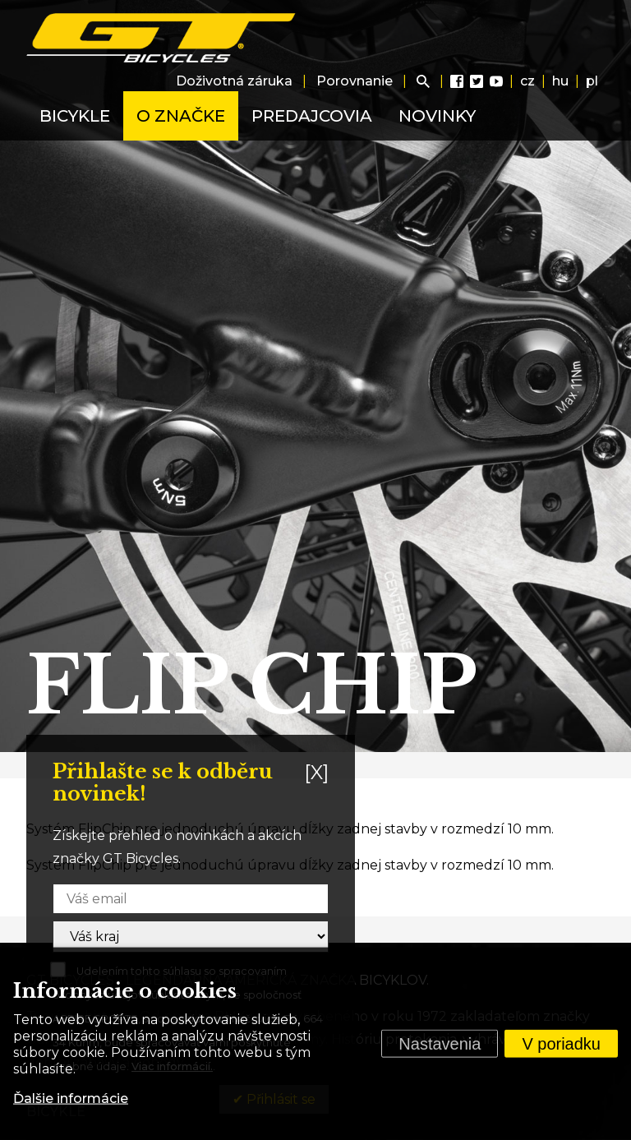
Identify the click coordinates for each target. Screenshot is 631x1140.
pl (592, 81)
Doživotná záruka (234, 81)
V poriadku (561, 1044)
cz (527, 81)
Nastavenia (439, 1044)
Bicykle (74, 116)
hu (560, 81)
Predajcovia (311, 116)
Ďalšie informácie (70, 1098)
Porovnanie (354, 81)
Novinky (437, 116)
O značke (180, 116)
